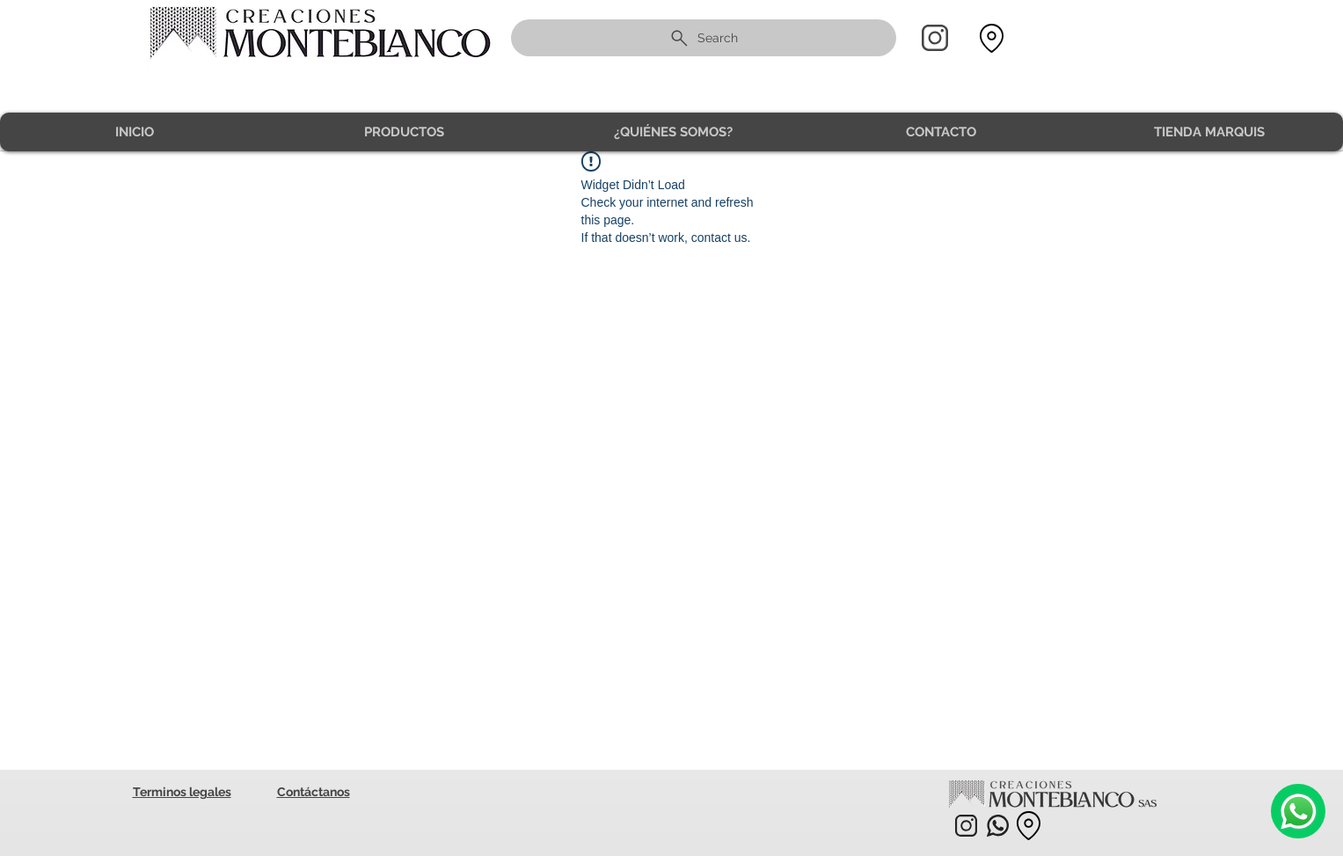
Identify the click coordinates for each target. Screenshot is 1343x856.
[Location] (992, 38)
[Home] (935, 38)
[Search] (703, 37)
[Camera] (1298, 811)
